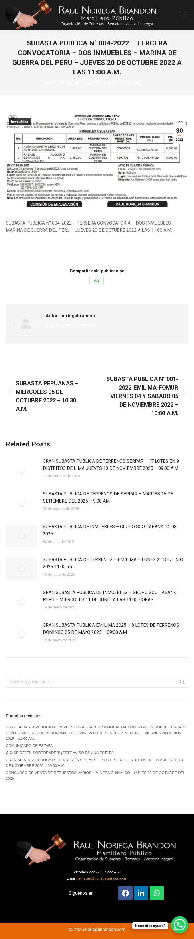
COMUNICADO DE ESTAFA (29, 745)
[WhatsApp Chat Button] (179, 924)
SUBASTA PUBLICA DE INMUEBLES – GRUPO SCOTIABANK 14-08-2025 (110, 530)
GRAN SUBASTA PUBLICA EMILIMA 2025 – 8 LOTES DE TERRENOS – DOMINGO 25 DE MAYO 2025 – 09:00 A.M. (113, 628)
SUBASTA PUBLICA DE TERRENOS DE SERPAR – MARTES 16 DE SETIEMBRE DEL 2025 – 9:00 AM (108, 497)
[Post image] (21, 470)
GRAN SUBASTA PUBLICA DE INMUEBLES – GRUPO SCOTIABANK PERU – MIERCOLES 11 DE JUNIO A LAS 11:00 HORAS (109, 596)
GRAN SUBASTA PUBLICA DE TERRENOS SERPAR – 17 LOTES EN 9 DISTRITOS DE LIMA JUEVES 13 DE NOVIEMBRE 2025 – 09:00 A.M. (111, 464)
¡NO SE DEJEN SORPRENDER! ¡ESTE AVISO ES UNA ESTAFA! (60, 753)
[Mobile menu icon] (182, 15)
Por (93, 251)
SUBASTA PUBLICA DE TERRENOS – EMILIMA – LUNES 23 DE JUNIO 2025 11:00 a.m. (113, 563)
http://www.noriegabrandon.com (73, 325)
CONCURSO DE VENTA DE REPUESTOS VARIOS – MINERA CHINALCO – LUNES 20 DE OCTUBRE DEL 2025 (95, 776)
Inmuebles (19, 122)
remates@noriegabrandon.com (102, 878)
